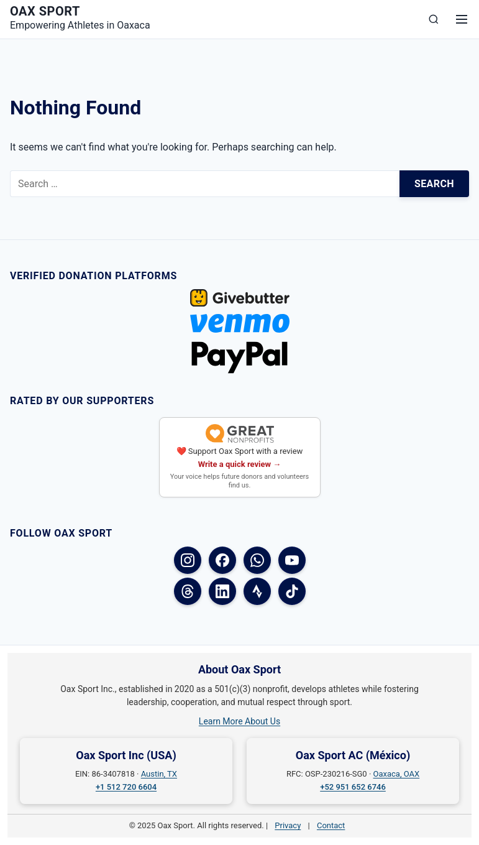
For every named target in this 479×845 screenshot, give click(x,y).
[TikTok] (292, 591)
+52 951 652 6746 (353, 787)
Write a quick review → (239, 464)
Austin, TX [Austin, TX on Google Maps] (159, 773)
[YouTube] (292, 560)
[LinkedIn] (222, 591)
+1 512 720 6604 (126, 787)
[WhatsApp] (257, 560)
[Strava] (257, 591)
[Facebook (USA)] (222, 560)
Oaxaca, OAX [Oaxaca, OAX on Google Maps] (396, 773)
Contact (331, 825)
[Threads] (187, 591)
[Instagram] (187, 560)
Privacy (288, 825)
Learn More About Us (239, 721)
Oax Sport (45, 11)
